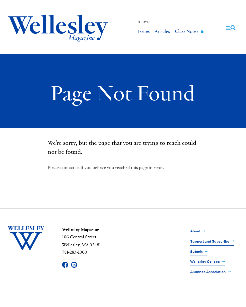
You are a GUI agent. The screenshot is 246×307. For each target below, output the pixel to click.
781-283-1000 (74, 252)
